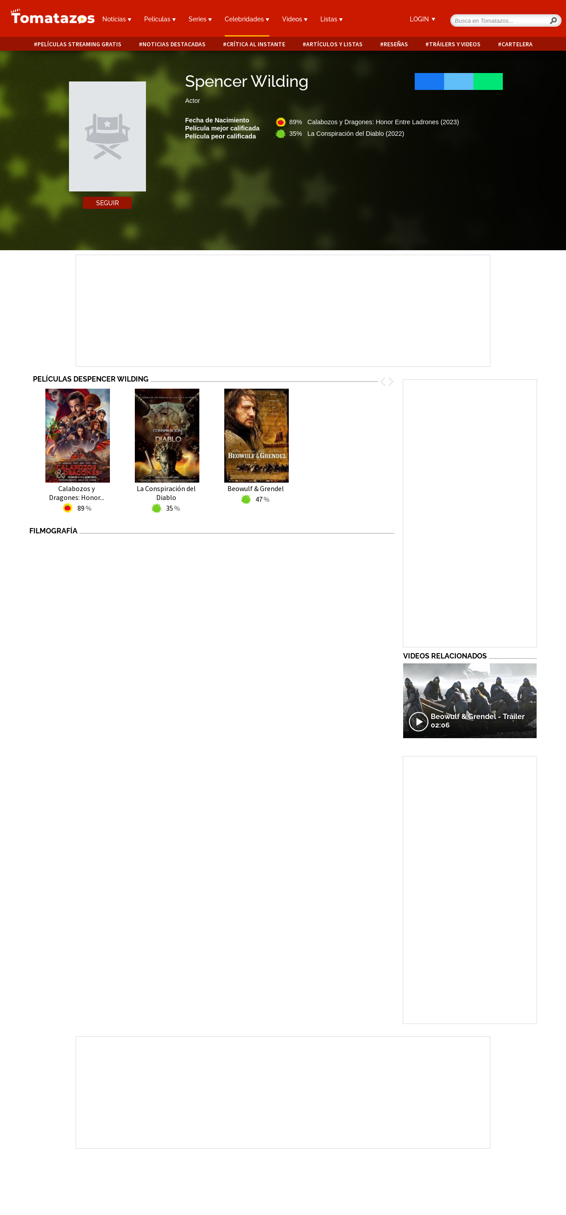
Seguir (107, 203)
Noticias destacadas (174, 44)
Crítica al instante (255, 44)
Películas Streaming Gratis (79, 44)
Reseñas (396, 44)
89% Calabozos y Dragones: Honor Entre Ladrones (374, 122)
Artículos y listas (334, 44)
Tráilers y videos (455, 44)
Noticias (116, 19)
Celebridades (247, 19)
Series (200, 19)
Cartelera (517, 44)
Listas (331, 19)
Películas (160, 19)
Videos (294, 19)
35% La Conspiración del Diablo (346, 133)
